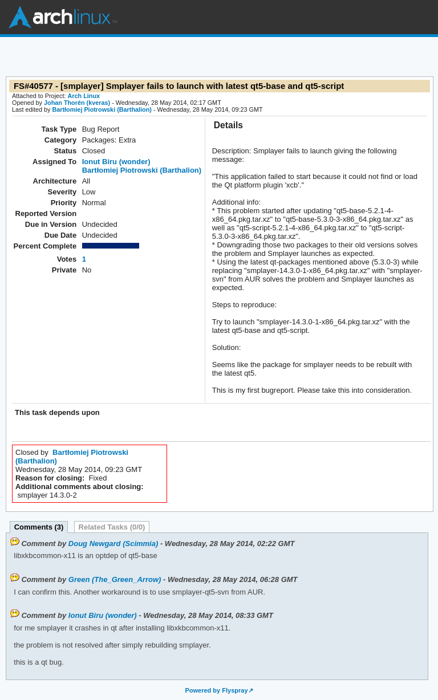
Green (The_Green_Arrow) (114, 579)
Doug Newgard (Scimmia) (113, 543)
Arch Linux (63, 17)
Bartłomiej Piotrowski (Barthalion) (101, 109)
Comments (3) (39, 527)
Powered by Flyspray (216, 690)
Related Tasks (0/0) (112, 527)
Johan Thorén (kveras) (77, 102)
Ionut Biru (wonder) (116, 161)
